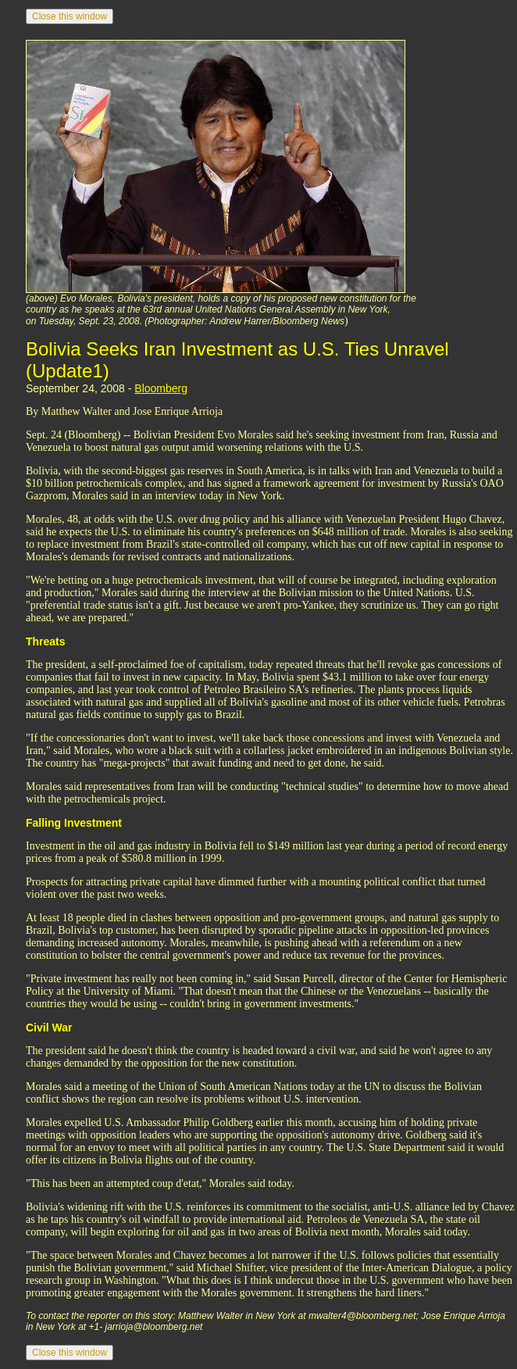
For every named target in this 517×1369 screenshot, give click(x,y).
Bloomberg (160, 388)
